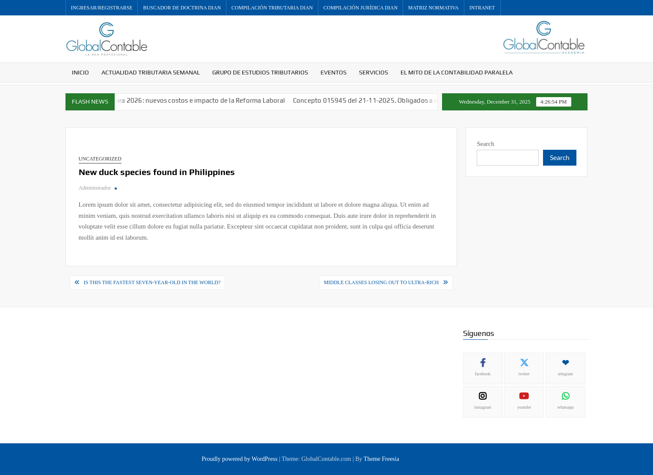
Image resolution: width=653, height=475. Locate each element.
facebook (483, 373)
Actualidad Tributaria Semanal (150, 72)
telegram (565, 373)
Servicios (373, 72)
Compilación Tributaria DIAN (272, 8)
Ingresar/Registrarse (102, 8)
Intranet (482, 8)
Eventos (334, 72)
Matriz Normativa (433, 8)
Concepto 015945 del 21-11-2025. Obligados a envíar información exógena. (412, 100)
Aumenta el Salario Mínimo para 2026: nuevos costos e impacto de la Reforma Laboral (164, 100)
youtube (524, 407)
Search (485, 143)
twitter (524, 373)
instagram (482, 407)
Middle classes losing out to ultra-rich (381, 282)
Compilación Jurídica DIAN (361, 8)
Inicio (80, 72)
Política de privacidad (561, 457)
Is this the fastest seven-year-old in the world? (152, 282)
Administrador (95, 187)
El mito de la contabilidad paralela (457, 72)
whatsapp (566, 407)
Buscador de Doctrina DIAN (182, 8)
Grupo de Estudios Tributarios (260, 72)
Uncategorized (100, 159)
